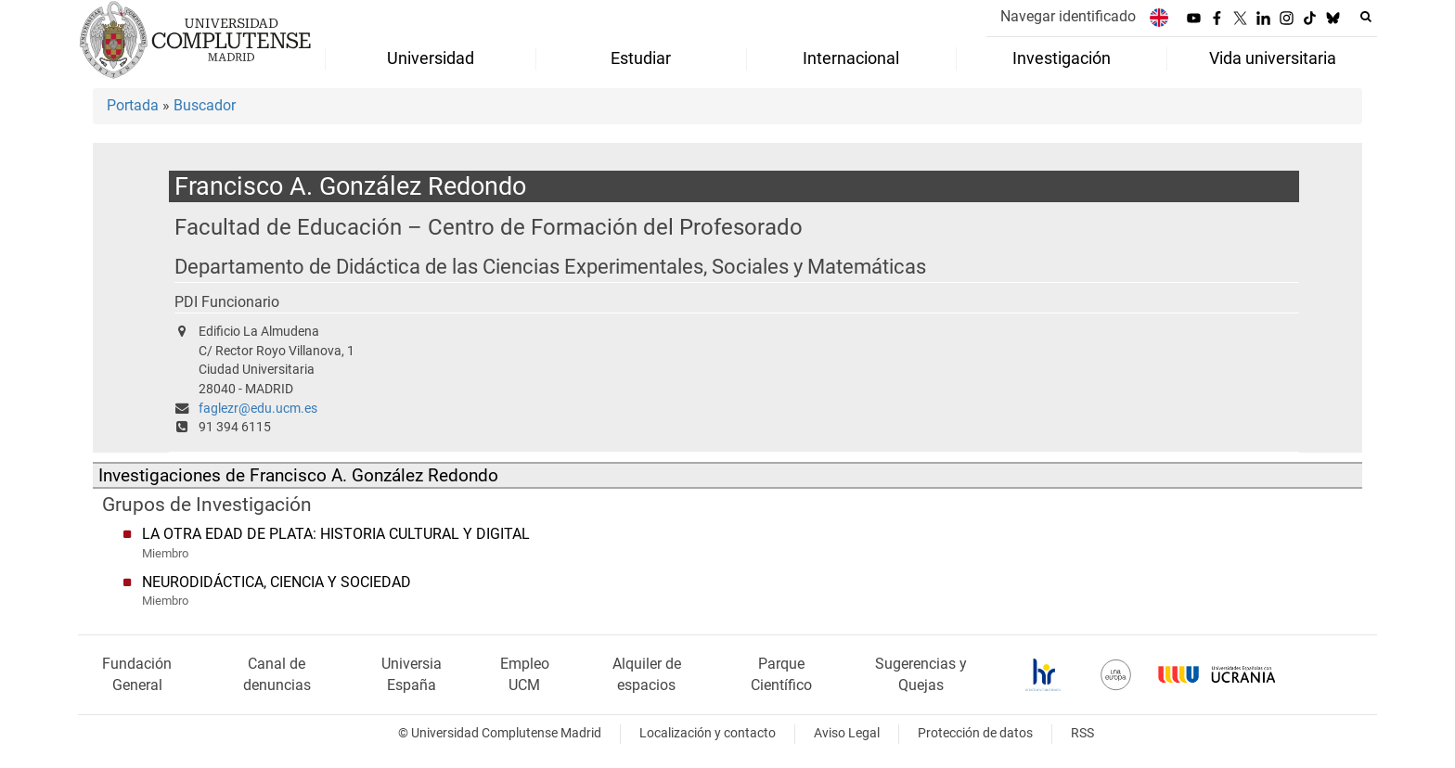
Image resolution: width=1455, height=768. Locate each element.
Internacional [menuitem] (851, 58)
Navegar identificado (1068, 16)
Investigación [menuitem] (1061, 58)
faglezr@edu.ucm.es (258, 408)
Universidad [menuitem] (430, 58)
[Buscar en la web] (1366, 16)
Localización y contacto (707, 733)
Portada (133, 105)
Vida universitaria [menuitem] (1272, 58)
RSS (1082, 733)
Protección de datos (975, 733)
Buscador (205, 105)
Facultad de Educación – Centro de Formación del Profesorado (488, 226)
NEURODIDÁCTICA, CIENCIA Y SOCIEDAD (276, 582)
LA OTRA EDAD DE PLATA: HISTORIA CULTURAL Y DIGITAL (336, 534)
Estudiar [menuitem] (641, 58)
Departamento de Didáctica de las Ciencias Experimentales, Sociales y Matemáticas (550, 266)
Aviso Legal (847, 733)
